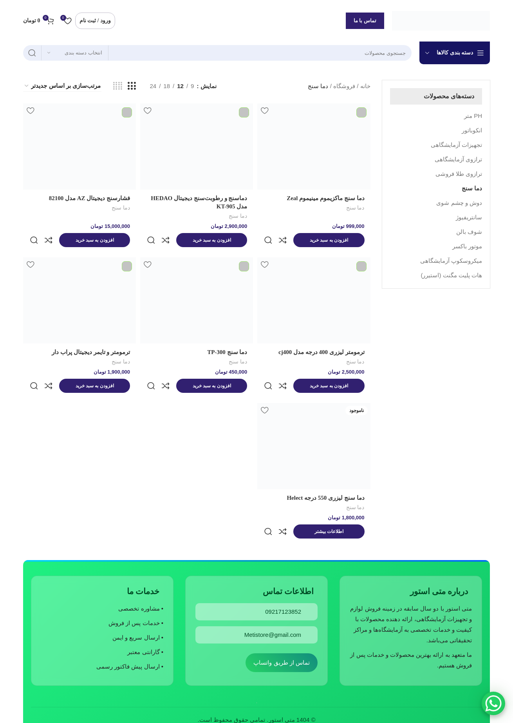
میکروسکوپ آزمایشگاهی (451, 260)
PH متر (473, 115)
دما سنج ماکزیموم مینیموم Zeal (325, 198)
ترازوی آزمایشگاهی (458, 159)
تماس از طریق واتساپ (281, 620)
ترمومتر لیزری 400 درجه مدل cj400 (321, 339)
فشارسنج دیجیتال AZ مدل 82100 (87, 198)
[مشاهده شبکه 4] (117, 86)
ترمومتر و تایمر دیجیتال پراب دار (88, 339)
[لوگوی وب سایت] (441, 19)
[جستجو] (217, 53)
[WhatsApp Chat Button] (493, 703)
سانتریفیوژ (469, 217)
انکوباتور (472, 130)
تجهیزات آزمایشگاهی (456, 144)
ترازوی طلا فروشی (458, 173)
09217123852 (283, 569)
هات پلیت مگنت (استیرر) (451, 275)
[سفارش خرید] (62, 86)
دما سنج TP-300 (226, 339)
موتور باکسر (467, 246)
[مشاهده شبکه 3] (131, 86)
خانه (365, 86)
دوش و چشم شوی (459, 202)
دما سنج (472, 188)
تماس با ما (365, 20)
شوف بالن (469, 231)
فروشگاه (344, 86)
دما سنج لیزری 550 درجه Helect (325, 472)
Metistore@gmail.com (272, 592)
